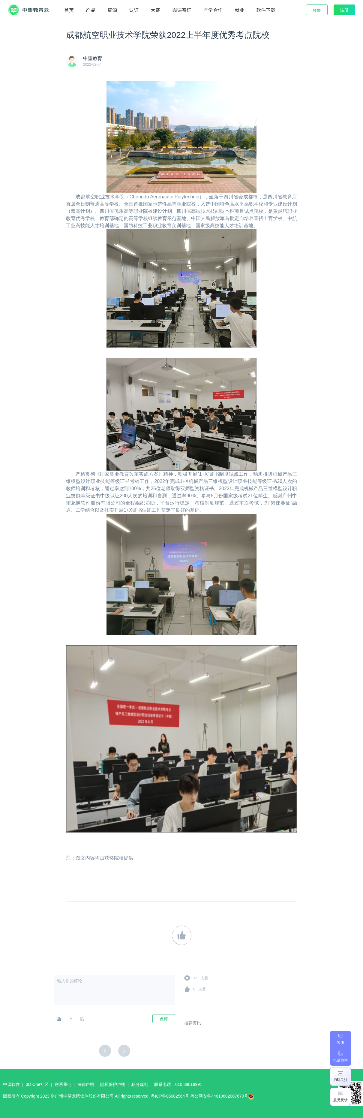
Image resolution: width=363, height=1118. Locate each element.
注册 (344, 10)
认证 (134, 10)
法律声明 (85, 1084)
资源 (112, 10)
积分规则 (139, 1084)
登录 (317, 10)
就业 (239, 10)
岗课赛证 (181, 10)
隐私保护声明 (112, 1084)
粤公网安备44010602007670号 (223, 1097)
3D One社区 (37, 1084)
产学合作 (213, 10)
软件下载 (265, 10)
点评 (164, 1019)
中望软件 (11, 1084)
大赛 (155, 10)
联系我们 (63, 1084)
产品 (90, 10)
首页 (69, 10)
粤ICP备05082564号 (170, 1096)
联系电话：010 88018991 (178, 1084)
